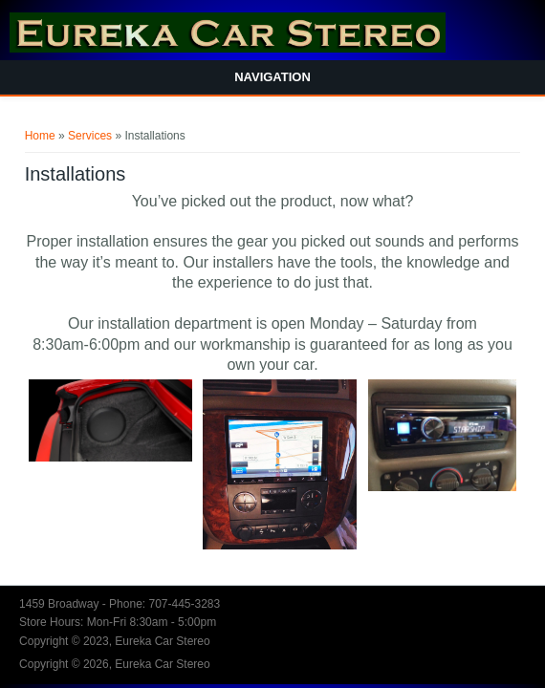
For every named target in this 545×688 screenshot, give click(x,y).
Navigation (272, 77)
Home (40, 135)
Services (90, 135)
